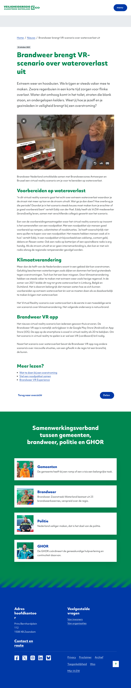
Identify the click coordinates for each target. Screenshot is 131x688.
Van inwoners (75, 619)
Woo (92, 664)
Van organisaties (76, 623)
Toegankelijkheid (77, 664)
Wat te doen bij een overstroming (38, 372)
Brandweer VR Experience (34, 379)
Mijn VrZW (73, 670)
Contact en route (23, 643)
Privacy (71, 657)
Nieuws (31, 37)
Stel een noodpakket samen (35, 376)
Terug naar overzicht (30, 395)
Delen (106, 395)
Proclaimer (85, 657)
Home (20, 37)
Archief (99, 657)
